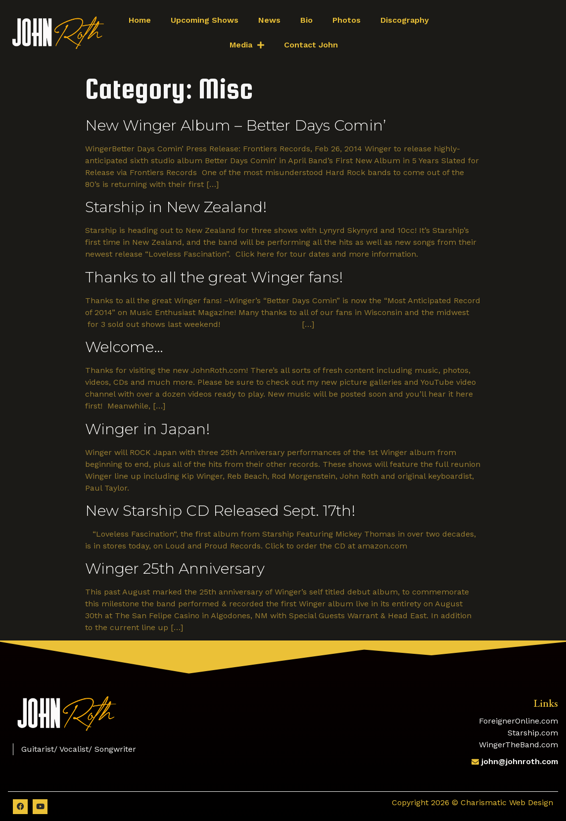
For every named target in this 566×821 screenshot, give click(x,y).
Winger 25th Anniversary (175, 568)
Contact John (311, 44)
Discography (404, 20)
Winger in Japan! (147, 429)
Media (247, 45)
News (269, 20)
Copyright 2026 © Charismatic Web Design (472, 802)
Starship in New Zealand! (176, 207)
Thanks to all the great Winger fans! (214, 277)
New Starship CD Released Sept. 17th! (220, 511)
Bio (306, 20)
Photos (346, 20)
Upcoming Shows (204, 20)
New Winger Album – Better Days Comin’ (235, 125)
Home (140, 20)
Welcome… (124, 347)
